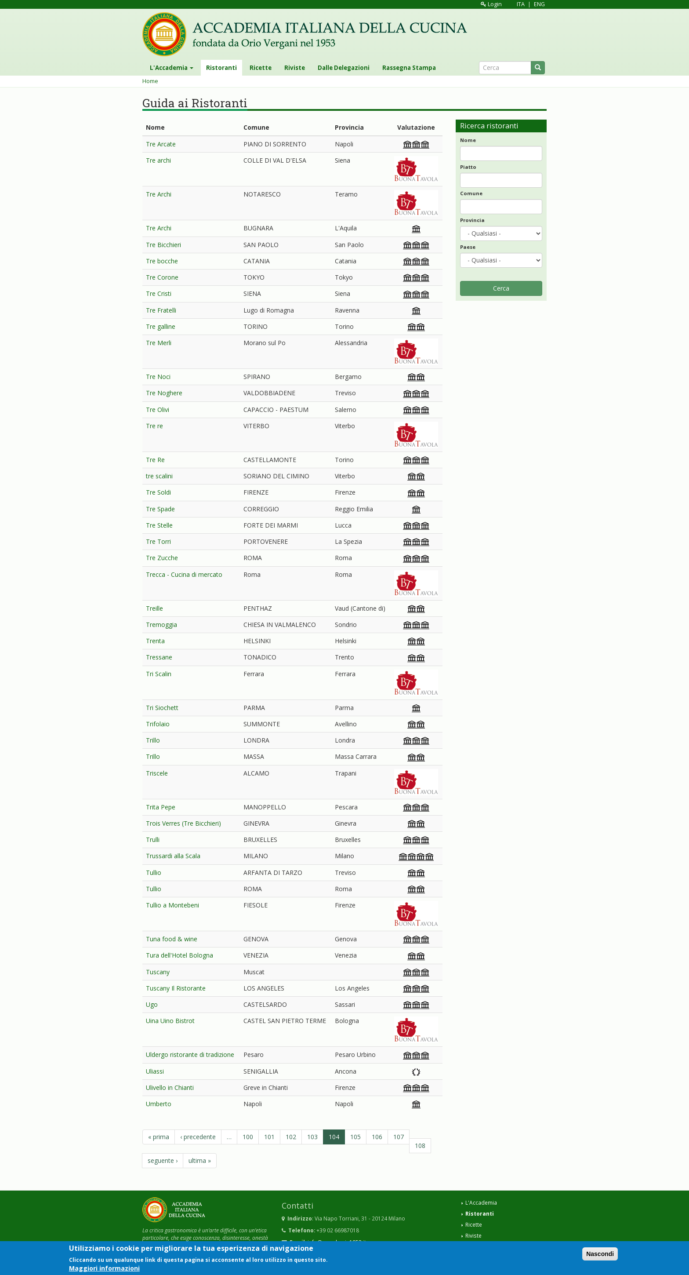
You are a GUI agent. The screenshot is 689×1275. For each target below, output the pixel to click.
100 (248, 1137)
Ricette (261, 68)
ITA (521, 4)
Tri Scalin (158, 674)
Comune (471, 193)
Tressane (159, 657)
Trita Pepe (160, 807)
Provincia (472, 220)
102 (291, 1137)
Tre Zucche (162, 558)
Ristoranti (221, 68)
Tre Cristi (158, 293)
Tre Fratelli (161, 310)
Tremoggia (161, 624)
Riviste (294, 68)
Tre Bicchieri (163, 244)
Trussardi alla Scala (173, 856)
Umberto (158, 1104)
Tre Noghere (164, 393)
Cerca (501, 288)
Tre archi (158, 160)
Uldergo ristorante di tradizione (190, 1054)
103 (312, 1137)
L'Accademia (171, 68)
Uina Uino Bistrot (170, 1020)
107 (398, 1137)
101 (269, 1137)
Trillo (153, 740)
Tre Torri (158, 541)
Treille (154, 608)
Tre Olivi (157, 409)
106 (377, 1137)
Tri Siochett (162, 707)
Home (150, 81)
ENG (539, 4)
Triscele (157, 773)
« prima (158, 1137)
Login (491, 4)
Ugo (152, 1004)
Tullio (153, 872)
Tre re (154, 426)
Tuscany (158, 972)
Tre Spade (160, 509)
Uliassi (155, 1071)
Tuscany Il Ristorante (176, 988)
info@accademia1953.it (337, 1242)
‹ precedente (198, 1137)
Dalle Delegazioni (344, 68)
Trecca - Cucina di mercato (184, 574)
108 (420, 1145)
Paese (467, 247)
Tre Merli (158, 343)
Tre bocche (162, 261)
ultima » (200, 1160)
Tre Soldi (158, 492)
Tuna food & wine (171, 939)
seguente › (163, 1160)
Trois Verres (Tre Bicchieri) (183, 823)
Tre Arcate (161, 144)
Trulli (153, 839)
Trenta (155, 641)
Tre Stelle (159, 525)
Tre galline (160, 326)
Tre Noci (158, 376)
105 (355, 1137)
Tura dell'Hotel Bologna (179, 955)
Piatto (468, 167)
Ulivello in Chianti (170, 1087)
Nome (468, 140)
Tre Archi (158, 194)
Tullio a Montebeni (172, 905)
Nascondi (600, 1256)
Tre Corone (162, 277)
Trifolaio (158, 724)
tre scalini (159, 476)
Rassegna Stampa (409, 68)
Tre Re (155, 459)
